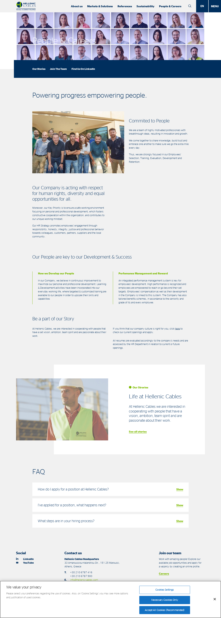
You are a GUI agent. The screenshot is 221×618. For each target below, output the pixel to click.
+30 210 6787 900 (81, 576)
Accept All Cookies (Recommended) (164, 613)
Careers (164, 573)
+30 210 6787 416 (81, 572)
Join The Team (58, 68)
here (177, 328)
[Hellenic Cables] (26, 6)
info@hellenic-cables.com (84, 579)
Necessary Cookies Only (164, 603)
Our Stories (38, 68)
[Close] (214, 603)
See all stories (138, 431)
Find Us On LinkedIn (83, 68)
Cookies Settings (164, 593)
